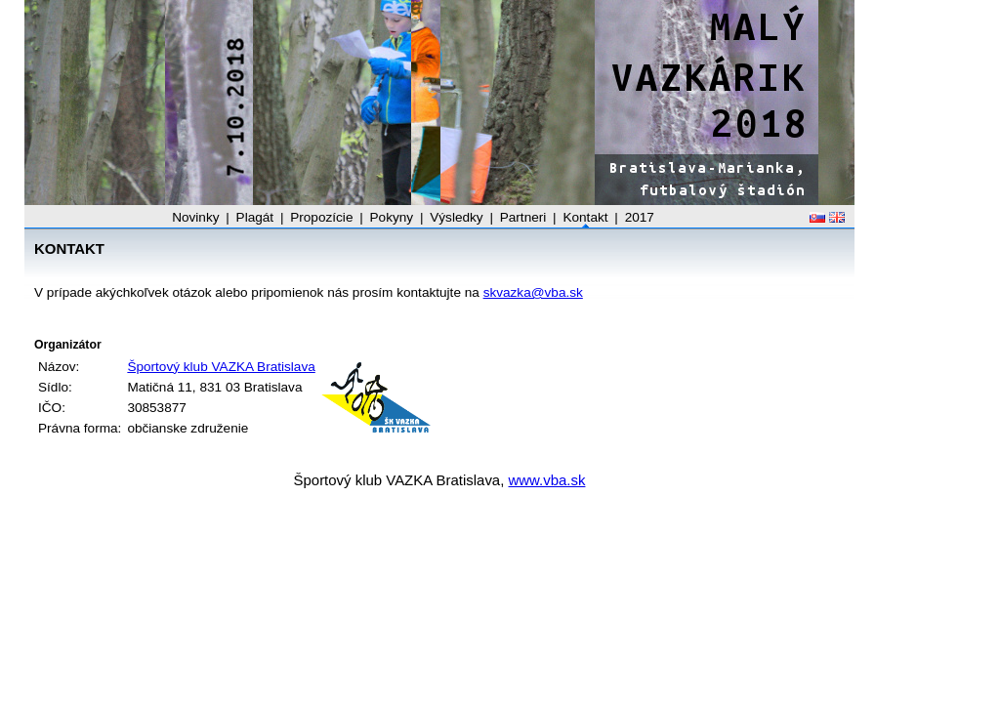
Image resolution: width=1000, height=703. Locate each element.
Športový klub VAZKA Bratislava (220, 366)
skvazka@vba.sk (533, 292)
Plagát (255, 217)
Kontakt (584, 217)
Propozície (321, 217)
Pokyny (392, 217)
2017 (639, 217)
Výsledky (456, 217)
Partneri (523, 217)
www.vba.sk (547, 480)
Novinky (195, 217)
